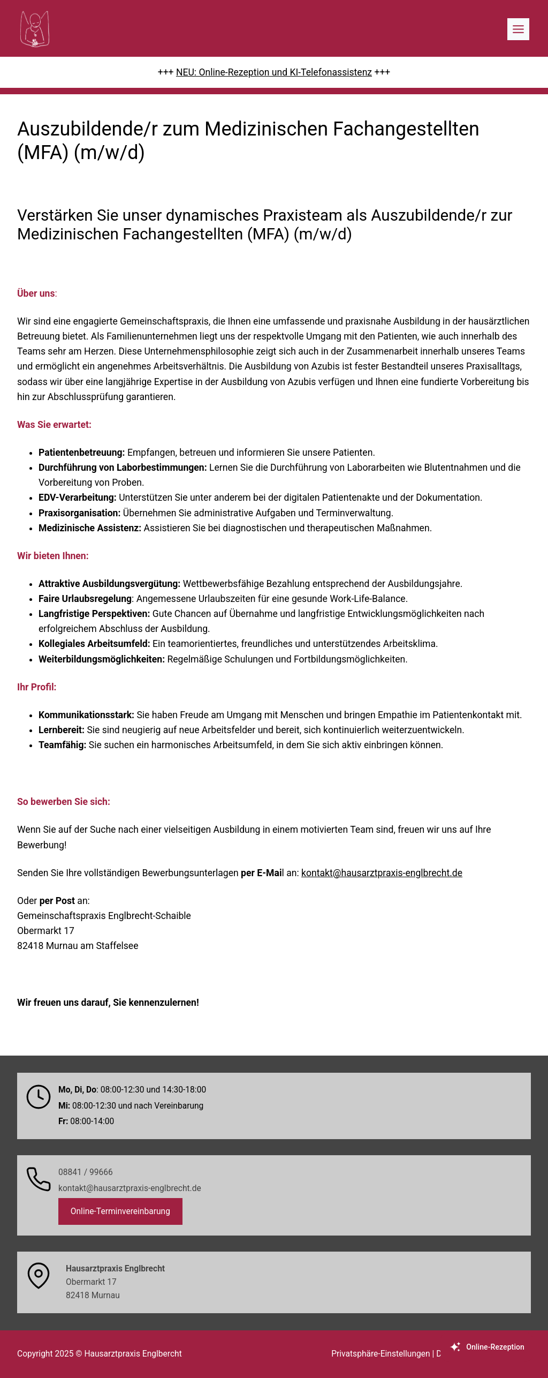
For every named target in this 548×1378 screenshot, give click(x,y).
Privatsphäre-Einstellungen (380, 1354)
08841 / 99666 (85, 1172)
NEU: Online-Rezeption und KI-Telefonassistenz (274, 72)
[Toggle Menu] (518, 29)
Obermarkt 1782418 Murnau (115, 1282)
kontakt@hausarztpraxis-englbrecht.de (381, 873)
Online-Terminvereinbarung (120, 1211)
